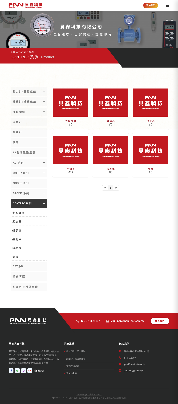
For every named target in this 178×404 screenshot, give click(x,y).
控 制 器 (71, 169)
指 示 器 (150, 121)
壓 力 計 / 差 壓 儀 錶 (24, 91)
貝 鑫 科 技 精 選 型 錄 (25, 287)
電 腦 (150, 169)
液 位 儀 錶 (19, 112)
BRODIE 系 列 (21, 193)
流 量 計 (17, 122)
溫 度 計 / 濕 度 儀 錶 (24, 101)
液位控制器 (71, 373)
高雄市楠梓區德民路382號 (134, 351)
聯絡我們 (150, 5)
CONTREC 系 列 (22, 203)
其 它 (15, 142)
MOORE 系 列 (21, 183)
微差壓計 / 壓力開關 (76, 351)
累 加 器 (110, 121)
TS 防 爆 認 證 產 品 (24, 152)
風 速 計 (17, 132)
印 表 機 (110, 169)
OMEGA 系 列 (21, 173)
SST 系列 (18, 266)
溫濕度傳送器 (72, 366)
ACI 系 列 (18, 162)
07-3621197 (127, 357)
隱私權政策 (39, 370)
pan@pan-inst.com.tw (132, 364)
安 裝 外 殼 (70, 121)
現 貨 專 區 (19, 276)
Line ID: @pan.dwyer (131, 370)
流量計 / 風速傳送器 (76, 358)
